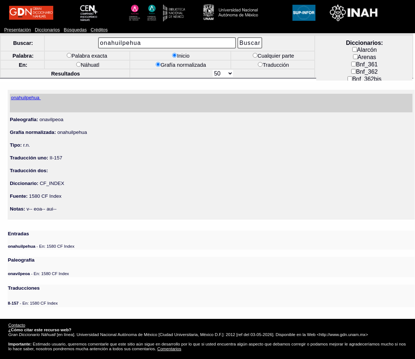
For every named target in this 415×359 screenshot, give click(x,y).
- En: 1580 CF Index (41, 246)
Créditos (99, 29)
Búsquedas (75, 29)
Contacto (16, 325)
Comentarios (169, 348)
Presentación (17, 29)
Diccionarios (47, 29)
